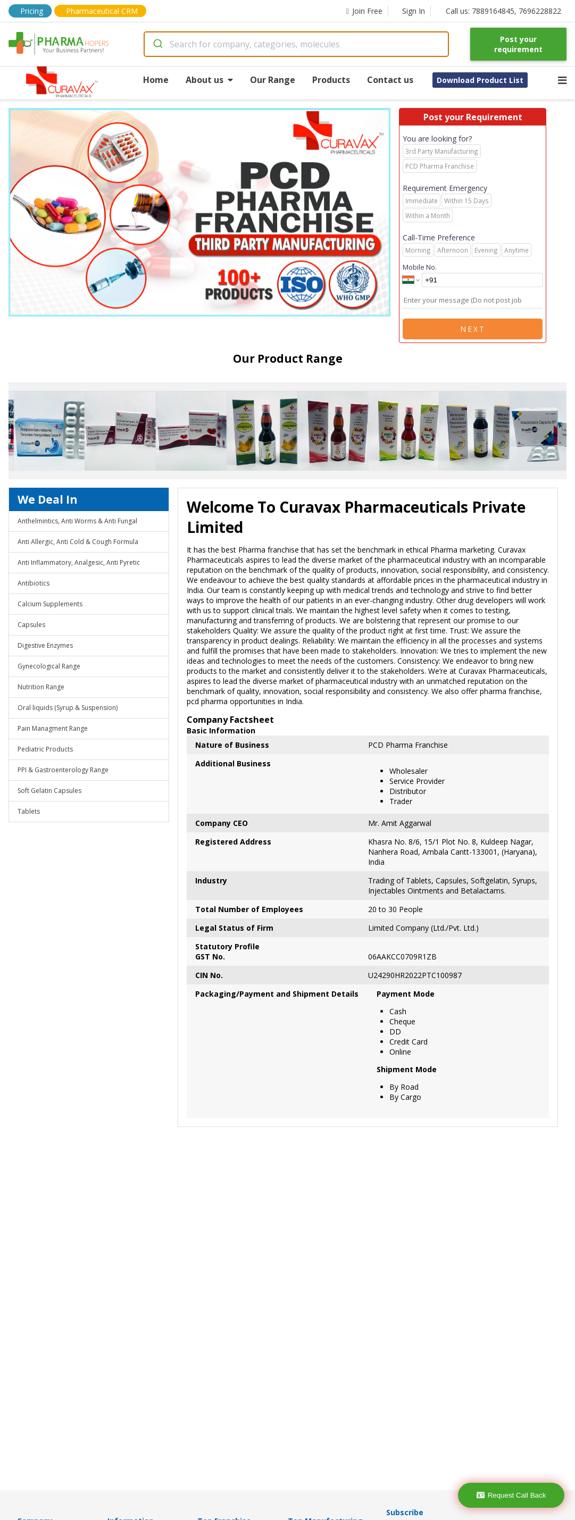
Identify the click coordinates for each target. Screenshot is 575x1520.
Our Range (272, 80)
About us (209, 80)
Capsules (31, 624)
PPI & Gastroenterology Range (63, 769)
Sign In (413, 11)
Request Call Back (511, 1495)
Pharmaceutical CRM (102, 11)
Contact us (390, 80)
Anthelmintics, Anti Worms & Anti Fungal (77, 520)
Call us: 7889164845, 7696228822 (503, 11)
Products (331, 80)
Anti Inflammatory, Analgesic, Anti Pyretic (79, 562)
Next (473, 329)
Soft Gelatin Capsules (49, 790)
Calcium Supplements (50, 603)
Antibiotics (33, 583)
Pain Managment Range (53, 728)
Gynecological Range (49, 666)
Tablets (29, 811)
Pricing (31, 11)
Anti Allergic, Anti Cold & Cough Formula (78, 541)
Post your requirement (518, 44)
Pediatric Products (45, 749)
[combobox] (296, 44)
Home (156, 80)
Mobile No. (420, 267)
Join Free (364, 10)
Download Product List (480, 80)
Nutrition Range (41, 686)
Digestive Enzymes (45, 645)
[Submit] (157, 44)
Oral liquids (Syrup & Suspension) (68, 707)
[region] (204, 213)
